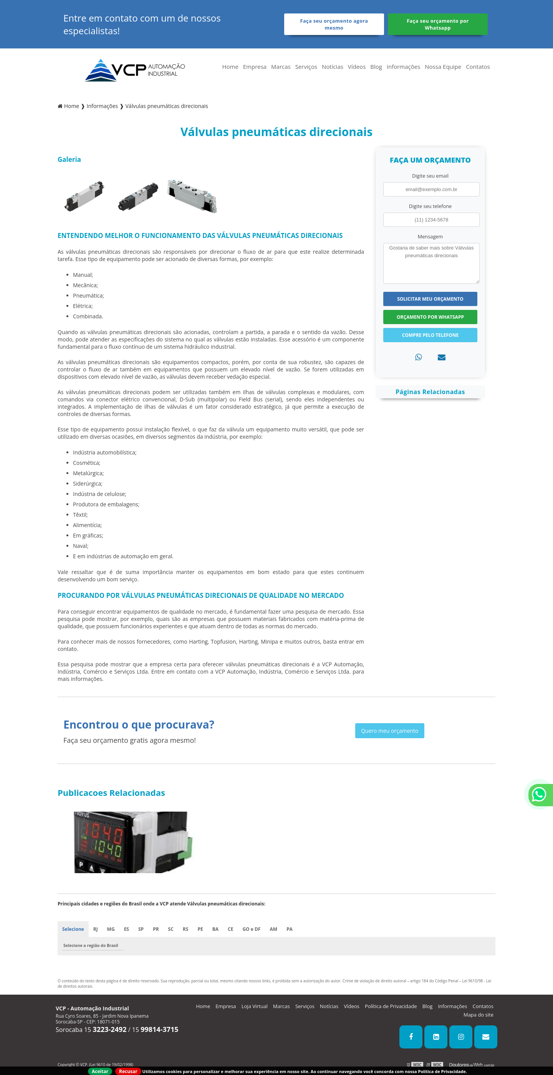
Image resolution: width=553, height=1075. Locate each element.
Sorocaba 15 (91, 1029)
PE (200, 929)
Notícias (332, 66)
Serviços (306, 66)
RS (186, 929)
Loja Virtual (255, 1006)
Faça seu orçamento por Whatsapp (438, 24)
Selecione (73, 929)
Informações (404, 66)
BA (215, 929)
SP (141, 929)
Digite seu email (430, 175)
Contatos (478, 66)
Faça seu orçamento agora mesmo (334, 24)
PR (156, 929)
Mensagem (430, 236)
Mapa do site (478, 1014)
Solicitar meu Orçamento (430, 299)
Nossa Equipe (443, 66)
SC (171, 929)
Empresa (255, 66)
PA (289, 929)
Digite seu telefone (430, 206)
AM (273, 929)
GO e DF (251, 929)
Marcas (281, 66)
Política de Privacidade (391, 1006)
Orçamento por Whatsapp (430, 317)
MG (111, 929)
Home (230, 66)
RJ (95, 929)
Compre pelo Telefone (430, 335)
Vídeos (357, 66)
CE (230, 929)
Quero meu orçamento (390, 730)
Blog (376, 66)
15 (155, 1029)
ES (126, 929)
